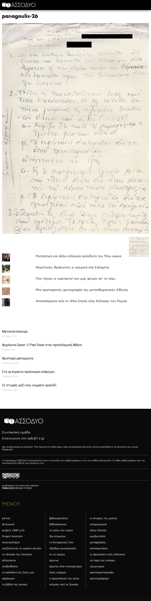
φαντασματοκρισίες (102, 572)
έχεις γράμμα (57, 572)
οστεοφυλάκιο (98, 548)
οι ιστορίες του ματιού (103, 518)
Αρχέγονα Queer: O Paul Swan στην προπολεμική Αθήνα (42, 345)
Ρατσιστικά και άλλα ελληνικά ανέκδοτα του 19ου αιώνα (78, 256)
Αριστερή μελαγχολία (17, 358)
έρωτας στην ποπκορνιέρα (65, 566)
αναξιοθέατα (10, 566)
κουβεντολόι (97, 536)
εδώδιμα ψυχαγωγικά (62, 548)
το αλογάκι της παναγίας (17, 554)
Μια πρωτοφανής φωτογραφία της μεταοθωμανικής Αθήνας (82, 290)
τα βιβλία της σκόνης (14, 584)
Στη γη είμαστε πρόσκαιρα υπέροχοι (28, 372)
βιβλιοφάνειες (58, 524)
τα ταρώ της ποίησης (102, 560)
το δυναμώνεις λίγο (61, 542)
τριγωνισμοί (97, 566)
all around (8, 524)
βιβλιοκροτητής (58, 518)
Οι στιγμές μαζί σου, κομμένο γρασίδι (29, 385)
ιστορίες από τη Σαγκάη (63, 584)
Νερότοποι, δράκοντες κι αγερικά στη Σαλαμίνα (72, 267)
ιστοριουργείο (98, 524)
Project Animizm (12, 536)
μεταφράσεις (98, 542)
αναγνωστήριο (11, 542)
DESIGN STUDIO (17, 488)
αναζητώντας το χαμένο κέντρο (21, 548)
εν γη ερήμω (57, 554)
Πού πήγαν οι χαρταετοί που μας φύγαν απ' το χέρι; (76, 279)
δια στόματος (57, 536)
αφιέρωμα (8, 578)
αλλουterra (9, 560)
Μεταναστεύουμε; (15, 331)
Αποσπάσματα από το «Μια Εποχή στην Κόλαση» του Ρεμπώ (81, 301)
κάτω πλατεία (98, 530)
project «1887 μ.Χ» (13, 530)
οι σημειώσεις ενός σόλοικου (107, 554)
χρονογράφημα (99, 578)
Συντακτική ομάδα (16, 432)
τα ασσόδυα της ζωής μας (18, 572)
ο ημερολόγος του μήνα (64, 578)
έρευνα (53, 560)
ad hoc (6, 518)
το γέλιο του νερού (61, 530)
